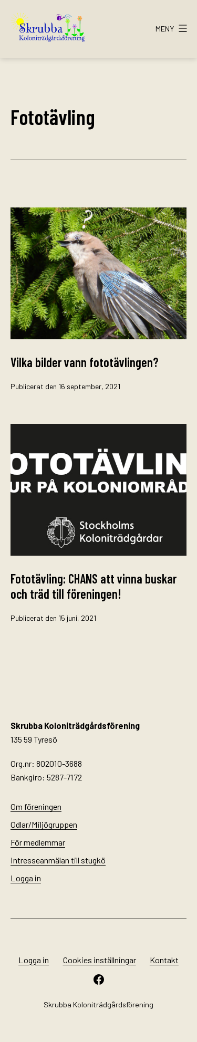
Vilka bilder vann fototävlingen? (84, 362)
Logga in (26, 878)
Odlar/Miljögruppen (44, 824)
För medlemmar (38, 842)
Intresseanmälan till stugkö (58, 860)
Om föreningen (36, 806)
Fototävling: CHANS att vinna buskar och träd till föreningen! (94, 586)
